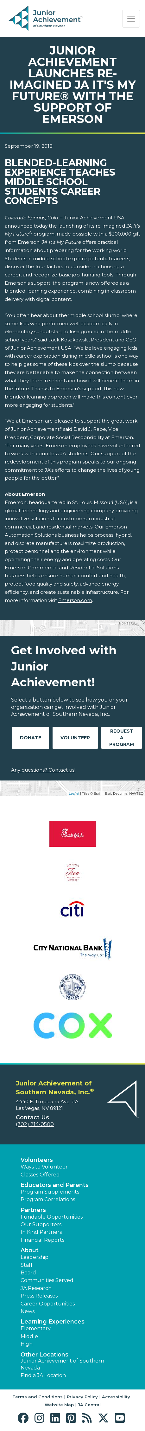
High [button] (27, 1344)
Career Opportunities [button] (48, 1304)
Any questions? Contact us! (43, 770)
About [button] (30, 1250)
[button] (24, 1418)
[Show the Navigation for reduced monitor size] (131, 19)
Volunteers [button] (37, 1160)
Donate (30, 738)
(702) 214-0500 (35, 1124)
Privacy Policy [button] (82, 1396)
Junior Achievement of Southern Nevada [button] (62, 1364)
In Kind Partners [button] (41, 1232)
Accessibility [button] (116, 1396)
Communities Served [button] (47, 1280)
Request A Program (121, 737)
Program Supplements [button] (50, 1192)
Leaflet (74, 793)
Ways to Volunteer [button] (44, 1167)
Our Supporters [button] (41, 1224)
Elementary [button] (36, 1328)
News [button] (28, 1311)
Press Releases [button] (39, 1296)
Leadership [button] (34, 1257)
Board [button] (28, 1273)
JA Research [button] (36, 1288)
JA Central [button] (89, 1404)
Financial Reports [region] (42, 1240)
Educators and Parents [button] (55, 1185)
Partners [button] (33, 1210)
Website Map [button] (59, 1404)
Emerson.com (75, 600)
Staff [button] (27, 1265)
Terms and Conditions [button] (37, 1396)
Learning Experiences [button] (53, 1321)
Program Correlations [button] (48, 1199)
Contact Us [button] (32, 1117)
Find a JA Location (43, 1375)
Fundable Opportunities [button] (52, 1217)
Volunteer (75, 738)
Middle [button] (29, 1336)
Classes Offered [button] (40, 1175)
